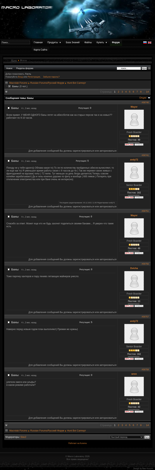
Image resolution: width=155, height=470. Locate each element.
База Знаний (73, 42)
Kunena (83, 443)
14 (147, 91)
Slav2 (23, 437)
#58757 (145, 317)
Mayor (134, 106)
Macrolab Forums (18, 83)
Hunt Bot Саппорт (76, 83)
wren (134, 374)
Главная (38, 42)
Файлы (88, 42)
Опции (142, 97)
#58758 (145, 369)
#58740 (145, 102)
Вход (20, 77)
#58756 (145, 264)
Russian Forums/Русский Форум (47, 83)
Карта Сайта (40, 49)
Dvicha (134, 268)
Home (14, 60)
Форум (116, 42)
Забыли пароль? (51, 77)
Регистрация (34, 77)
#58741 (145, 155)
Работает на (73, 443)
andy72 (134, 159)
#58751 (145, 211)
